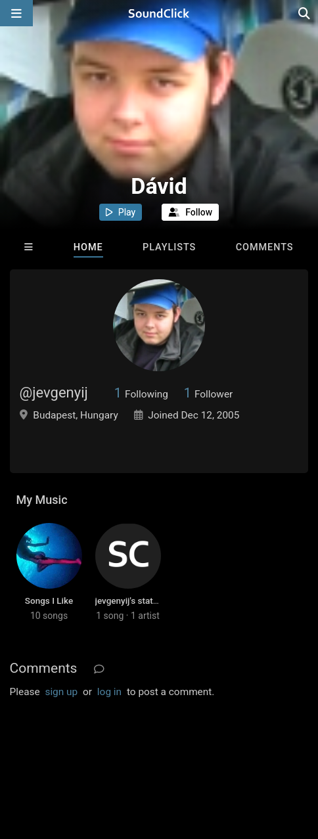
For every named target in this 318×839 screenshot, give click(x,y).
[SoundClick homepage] (159, 13)
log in (109, 692)
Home (88, 247)
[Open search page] (305, 13)
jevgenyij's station (130, 600)
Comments (265, 247)
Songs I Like (49, 600)
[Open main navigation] (16, 13)
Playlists (169, 247)
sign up (61, 692)
